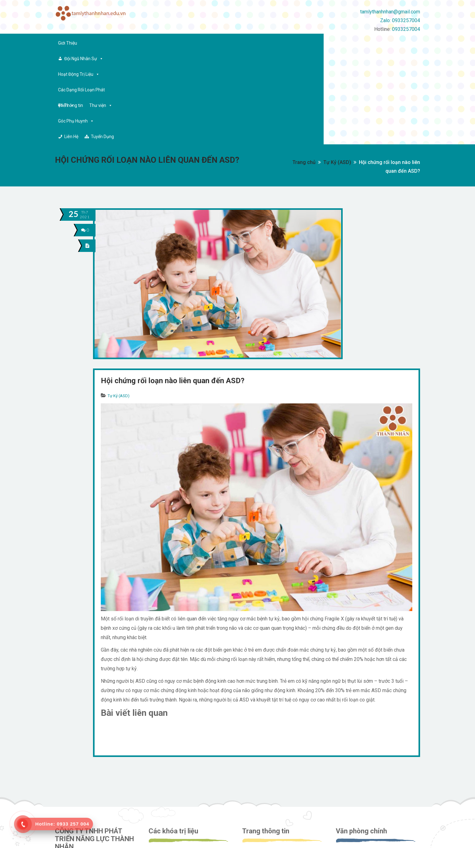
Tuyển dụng (260, 781)
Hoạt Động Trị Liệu (155, 43)
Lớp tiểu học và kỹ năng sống (183, 802)
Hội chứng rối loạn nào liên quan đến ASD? (172, 287)
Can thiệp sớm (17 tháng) (179, 760)
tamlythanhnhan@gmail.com (390, 12)
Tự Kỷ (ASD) (337, 69)
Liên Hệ (368, 43)
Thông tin (268, 43)
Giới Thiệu (67, 43)
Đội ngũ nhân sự (264, 770)
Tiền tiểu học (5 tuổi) (175, 792)
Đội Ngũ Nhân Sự (109, 43)
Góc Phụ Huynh (331, 43)
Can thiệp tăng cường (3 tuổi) (183, 770)
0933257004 (406, 29)
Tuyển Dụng (399, 43)
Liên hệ (255, 792)
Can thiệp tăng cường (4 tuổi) (183, 781)
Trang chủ (304, 69)
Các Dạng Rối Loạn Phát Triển (214, 43)
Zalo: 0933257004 (400, 20)
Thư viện (295, 43)
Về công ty (259, 760)
